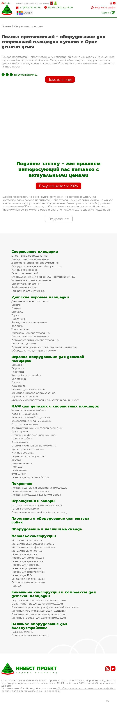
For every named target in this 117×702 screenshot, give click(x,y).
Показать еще (60, 79)
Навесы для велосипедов (27, 557)
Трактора (17, 371)
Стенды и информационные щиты (33, 435)
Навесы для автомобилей (27, 571)
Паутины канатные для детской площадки (38, 600)
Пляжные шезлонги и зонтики (29, 635)
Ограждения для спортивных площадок (37, 505)
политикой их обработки (45, 690)
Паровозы (17, 368)
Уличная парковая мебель (28, 410)
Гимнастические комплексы (30, 259)
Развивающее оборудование (30, 333)
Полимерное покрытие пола (30, 491)
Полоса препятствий (24, 273)
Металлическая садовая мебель (32, 543)
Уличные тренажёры (24, 269)
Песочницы (18, 318)
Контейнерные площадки (27, 578)
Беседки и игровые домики (29, 322)
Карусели (17, 311)
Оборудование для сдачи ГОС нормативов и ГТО (43, 276)
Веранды (17, 326)
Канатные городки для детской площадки (38, 617)
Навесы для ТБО (21, 575)
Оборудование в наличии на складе (46, 529)
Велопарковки (20, 442)
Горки (15, 315)
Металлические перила (26, 550)
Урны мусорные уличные (27, 449)
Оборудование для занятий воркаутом (36, 266)
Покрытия (21, 483)
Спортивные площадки (28, 26)
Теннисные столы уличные (28, 290)
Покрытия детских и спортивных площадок (39, 487)
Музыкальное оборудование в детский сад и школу (45, 400)
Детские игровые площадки (40, 297)
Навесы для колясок (24, 554)
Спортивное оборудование (29, 255)
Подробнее (58, 219)
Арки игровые (20, 431)
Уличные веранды (22, 452)
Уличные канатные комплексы (31, 280)
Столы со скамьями (24, 424)
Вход (97, 7)
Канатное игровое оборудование (33, 393)
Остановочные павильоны (28, 582)
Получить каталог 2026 (58, 186)
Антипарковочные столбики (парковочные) (39, 512)
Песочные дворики (23, 343)
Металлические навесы (26, 540)
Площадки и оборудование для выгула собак (50, 520)
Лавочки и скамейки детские (30, 417)
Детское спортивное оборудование (35, 262)
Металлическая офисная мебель (33, 547)
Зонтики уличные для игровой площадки (37, 428)
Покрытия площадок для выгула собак (36, 494)
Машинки (17, 364)
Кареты (16, 382)
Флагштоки (18, 473)
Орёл (7, 3)
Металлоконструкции (33, 536)
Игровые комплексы (24, 396)
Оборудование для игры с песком (33, 350)
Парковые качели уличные (28, 456)
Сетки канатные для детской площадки (37, 603)
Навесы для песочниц (25, 564)
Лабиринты (18, 386)
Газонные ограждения (25, 508)
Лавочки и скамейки (24, 414)
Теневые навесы (21, 329)
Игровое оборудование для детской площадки (47, 358)
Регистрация (108, 7)
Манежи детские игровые (28, 389)
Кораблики (18, 378)
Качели (16, 308)
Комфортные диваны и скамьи (31, 421)
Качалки (16, 304)
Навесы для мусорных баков (30, 477)
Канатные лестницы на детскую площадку (39, 614)
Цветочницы (19, 470)
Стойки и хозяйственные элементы (33, 445)
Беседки (16, 459)
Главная (6, 26)
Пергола (17, 466)
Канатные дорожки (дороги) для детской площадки (44, 607)
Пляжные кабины (22, 438)
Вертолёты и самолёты (26, 375)
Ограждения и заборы (33, 501)
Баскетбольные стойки (26, 283)
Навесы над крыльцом (26, 568)
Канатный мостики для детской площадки (38, 610)
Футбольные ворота (24, 287)
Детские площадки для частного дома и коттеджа (44, 347)
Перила (16, 585)
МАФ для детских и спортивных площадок (55, 406)
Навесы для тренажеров (27, 561)
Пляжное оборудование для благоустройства (39, 626)
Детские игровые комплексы (30, 301)
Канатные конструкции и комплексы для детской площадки (53, 594)
